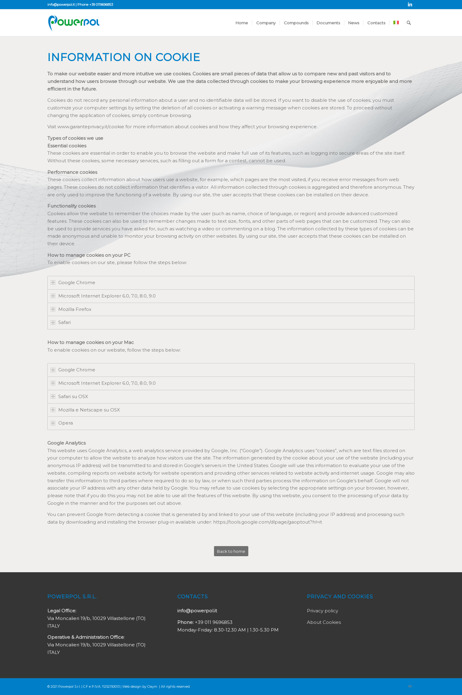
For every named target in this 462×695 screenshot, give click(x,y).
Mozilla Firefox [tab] (71, 309)
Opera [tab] (62, 423)
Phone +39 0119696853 (95, 4)
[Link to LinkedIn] (410, 4)
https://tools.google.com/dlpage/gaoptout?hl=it (267, 522)
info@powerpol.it (61, 4)
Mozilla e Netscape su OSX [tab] (85, 410)
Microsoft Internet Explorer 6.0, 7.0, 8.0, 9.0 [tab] (103, 296)
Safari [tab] (61, 322)
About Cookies (324, 622)
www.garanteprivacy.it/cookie (90, 126)
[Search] (409, 22)
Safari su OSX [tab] (69, 396)
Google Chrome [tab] (73, 282)
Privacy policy (322, 611)
